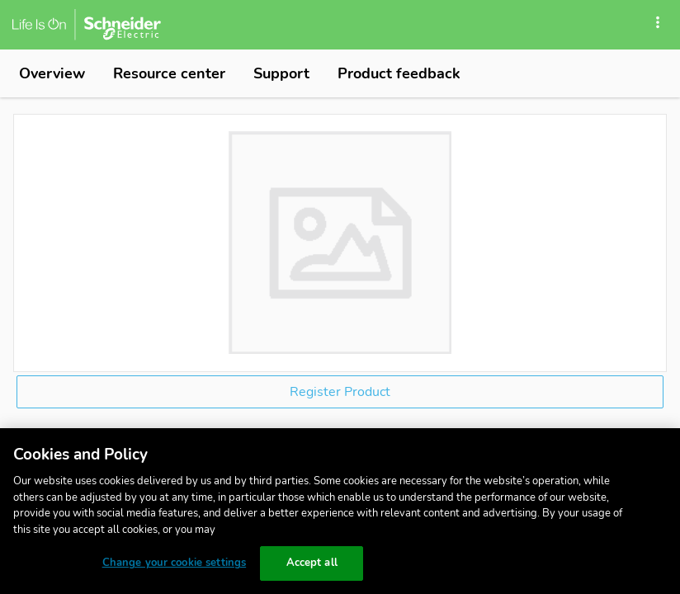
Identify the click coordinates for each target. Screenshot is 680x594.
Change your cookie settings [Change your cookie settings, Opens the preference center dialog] (174, 562)
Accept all (312, 562)
